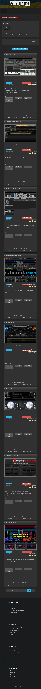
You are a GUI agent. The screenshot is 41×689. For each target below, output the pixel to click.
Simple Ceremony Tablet (14, 188)
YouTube (13, 673)
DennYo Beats (33, 151)
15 (20, 590)
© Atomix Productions (20, 687)
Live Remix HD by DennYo (14, 121)
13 (12, 590)
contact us (13, 651)
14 (16, 590)
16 (25, 590)
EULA (12, 655)
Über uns (12, 649)
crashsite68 (33, 219)
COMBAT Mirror (11, 55)
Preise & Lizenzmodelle (17, 610)
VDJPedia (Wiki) (15, 630)
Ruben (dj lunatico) (31, 485)
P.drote (35, 284)
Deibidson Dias (32, 418)
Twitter (13, 677)
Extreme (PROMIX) (12, 456)
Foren (12, 634)
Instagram (14, 675)
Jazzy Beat (34, 553)
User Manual (14, 629)
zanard (35, 349)
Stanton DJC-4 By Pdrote (14, 255)
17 (29, 590)
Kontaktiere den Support (17, 627)
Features (12, 608)
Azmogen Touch (11, 522)
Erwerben (13, 607)
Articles (12, 632)
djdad (35, 82)
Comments (18, 117)
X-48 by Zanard (10, 322)
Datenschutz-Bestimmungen (18, 653)
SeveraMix (9, 389)
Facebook (13, 671)
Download (13, 605)
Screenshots (13, 612)
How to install (27, 117)
